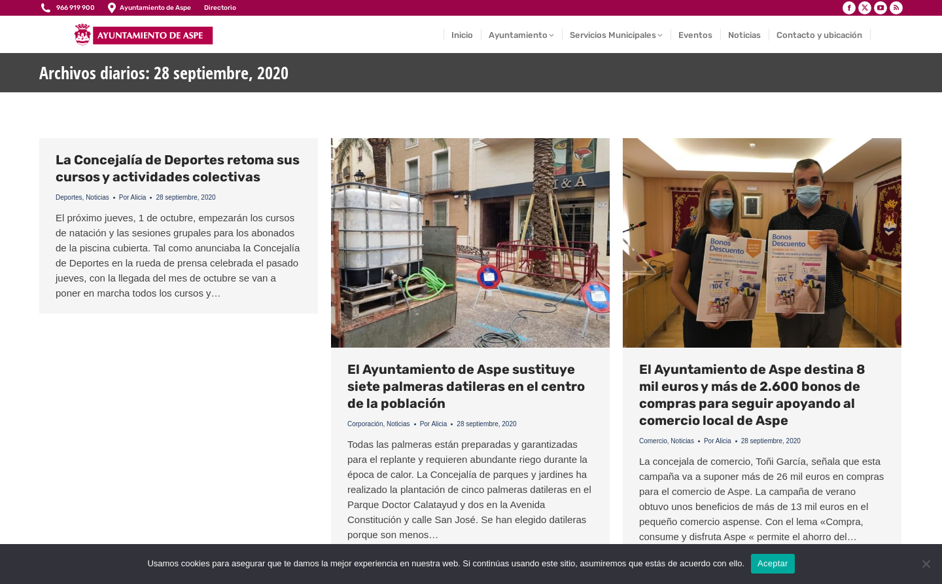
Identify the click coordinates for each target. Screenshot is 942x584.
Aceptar (773, 563)
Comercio (653, 441)
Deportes (69, 197)
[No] (925, 563)
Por (133, 197)
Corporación (365, 424)
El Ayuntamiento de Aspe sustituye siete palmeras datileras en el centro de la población (466, 386)
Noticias (97, 197)
